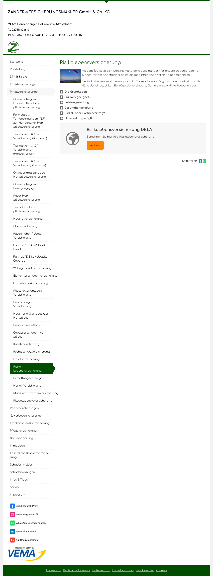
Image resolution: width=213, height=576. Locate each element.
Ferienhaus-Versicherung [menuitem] (30, 283)
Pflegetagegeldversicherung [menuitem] (32, 400)
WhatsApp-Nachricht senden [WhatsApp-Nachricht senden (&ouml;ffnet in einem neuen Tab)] (31, 523)
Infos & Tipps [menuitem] (19, 479)
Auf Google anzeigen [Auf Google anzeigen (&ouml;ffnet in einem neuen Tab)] (27, 540)
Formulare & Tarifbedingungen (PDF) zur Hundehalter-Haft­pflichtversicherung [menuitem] (29, 120)
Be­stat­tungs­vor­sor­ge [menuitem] (27, 378)
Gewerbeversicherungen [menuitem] (26, 415)
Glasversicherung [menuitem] (25, 226)
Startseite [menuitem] (16, 61)
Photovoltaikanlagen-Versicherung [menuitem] (28, 292)
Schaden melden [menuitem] (21, 464)
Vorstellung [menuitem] (17, 69)
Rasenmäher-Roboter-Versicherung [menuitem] (28, 235)
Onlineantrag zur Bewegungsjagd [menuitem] (25, 186)
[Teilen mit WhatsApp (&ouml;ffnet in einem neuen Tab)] (204, 161)
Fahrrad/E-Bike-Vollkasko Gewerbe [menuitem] (30, 258)
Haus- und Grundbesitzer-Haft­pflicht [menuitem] (31, 315)
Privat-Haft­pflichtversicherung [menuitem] (26, 197)
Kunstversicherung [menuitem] (26, 344)
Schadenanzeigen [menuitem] (22, 472)
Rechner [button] (95, 145)
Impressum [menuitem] (17, 494)
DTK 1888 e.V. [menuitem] (18, 76)
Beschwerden (145, 570)
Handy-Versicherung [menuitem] (27, 385)
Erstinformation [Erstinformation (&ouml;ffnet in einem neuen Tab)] (123, 570)
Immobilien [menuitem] (17, 445)
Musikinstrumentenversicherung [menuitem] (33, 393)
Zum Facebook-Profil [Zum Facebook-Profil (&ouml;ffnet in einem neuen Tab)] (27, 506)
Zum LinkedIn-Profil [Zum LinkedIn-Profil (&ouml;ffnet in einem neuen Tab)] (26, 531)
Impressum (53, 570)
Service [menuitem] (15, 487)
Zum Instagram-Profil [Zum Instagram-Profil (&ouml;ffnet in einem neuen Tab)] (27, 514)
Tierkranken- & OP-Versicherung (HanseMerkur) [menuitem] (26, 149)
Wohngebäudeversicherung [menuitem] (32, 268)
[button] (76, 91)
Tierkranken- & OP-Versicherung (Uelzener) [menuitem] (29, 163)
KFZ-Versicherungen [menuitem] (23, 84)
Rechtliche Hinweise (76, 570)
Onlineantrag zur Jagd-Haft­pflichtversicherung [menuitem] (29, 174)
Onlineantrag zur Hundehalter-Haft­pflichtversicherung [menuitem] (26, 103)
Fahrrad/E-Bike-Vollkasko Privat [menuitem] (30, 247)
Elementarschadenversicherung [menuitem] (33, 275)
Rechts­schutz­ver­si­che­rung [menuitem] (31, 351)
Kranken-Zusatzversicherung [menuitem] (30, 423)
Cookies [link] (161, 570)
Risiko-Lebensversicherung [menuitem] (27, 368)
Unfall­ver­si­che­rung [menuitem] (26, 359)
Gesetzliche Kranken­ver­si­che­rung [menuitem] (30, 455)
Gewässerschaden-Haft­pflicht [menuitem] (29, 334)
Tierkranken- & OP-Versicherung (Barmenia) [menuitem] (30, 136)
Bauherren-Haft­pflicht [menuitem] (28, 325)
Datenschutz (101, 570)
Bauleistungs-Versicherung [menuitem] (22, 304)
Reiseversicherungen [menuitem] (24, 408)
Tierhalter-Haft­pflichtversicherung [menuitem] (26, 209)
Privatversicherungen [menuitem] (24, 91)
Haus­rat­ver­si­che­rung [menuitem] (28, 218)
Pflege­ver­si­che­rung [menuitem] (23, 430)
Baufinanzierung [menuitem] (21, 438)
